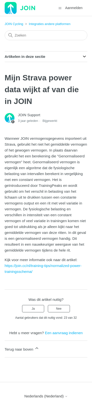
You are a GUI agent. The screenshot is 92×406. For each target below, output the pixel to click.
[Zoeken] (46, 35)
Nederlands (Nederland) (45, 396)
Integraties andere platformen (49, 24)
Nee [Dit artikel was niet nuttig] (59, 308)
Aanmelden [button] (73, 8)
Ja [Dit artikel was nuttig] (33, 308)
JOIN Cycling (14, 24)
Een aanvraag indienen (64, 333)
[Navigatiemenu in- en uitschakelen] (60, 8)
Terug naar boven (22, 348)
